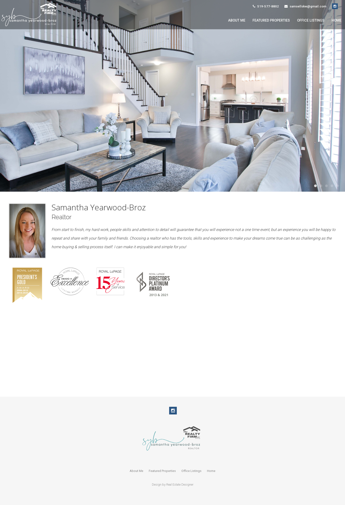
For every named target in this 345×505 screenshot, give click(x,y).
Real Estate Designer (179, 484)
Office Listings (310, 20)
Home (336, 20)
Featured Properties (271, 20)
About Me (236, 20)
